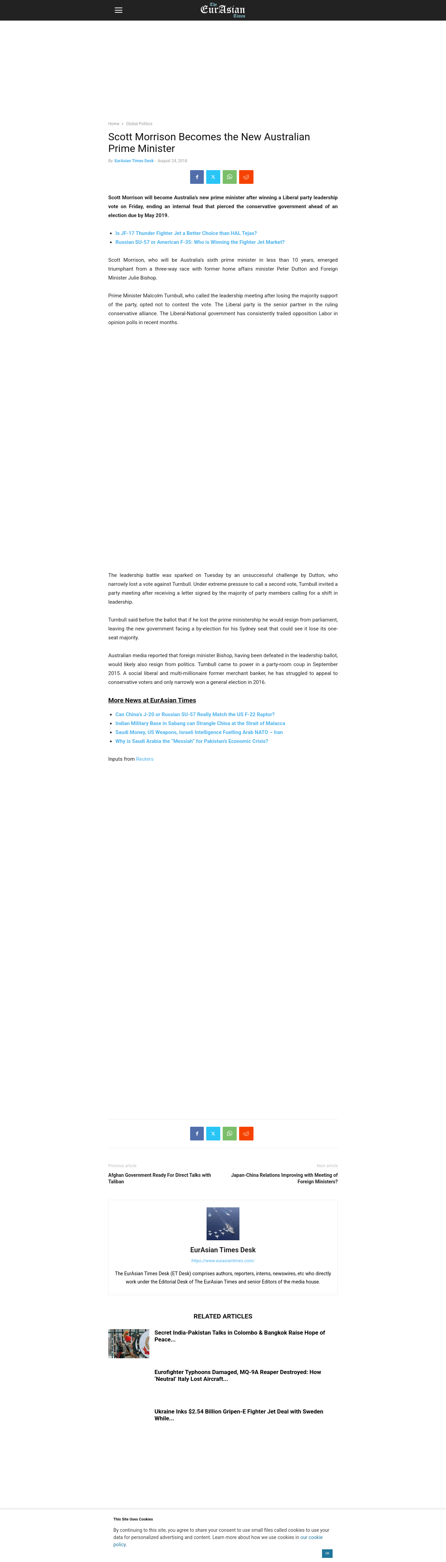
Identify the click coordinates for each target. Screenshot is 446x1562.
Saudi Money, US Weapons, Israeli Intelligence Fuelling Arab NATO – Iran (199, 732)
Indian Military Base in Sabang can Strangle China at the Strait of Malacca (200, 723)
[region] (223, 74)
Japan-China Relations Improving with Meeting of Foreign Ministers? (284, 1178)
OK (327, 1553)
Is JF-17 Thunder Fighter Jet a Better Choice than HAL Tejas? (186, 233)
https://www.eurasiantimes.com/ (223, 1260)
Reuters (144, 759)
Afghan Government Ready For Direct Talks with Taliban (159, 1178)
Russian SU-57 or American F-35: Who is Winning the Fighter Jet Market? (200, 242)
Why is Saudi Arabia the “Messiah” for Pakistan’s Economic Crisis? (191, 741)
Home (113, 123)
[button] (118, 10)
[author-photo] (223, 1240)
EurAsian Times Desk (133, 160)
